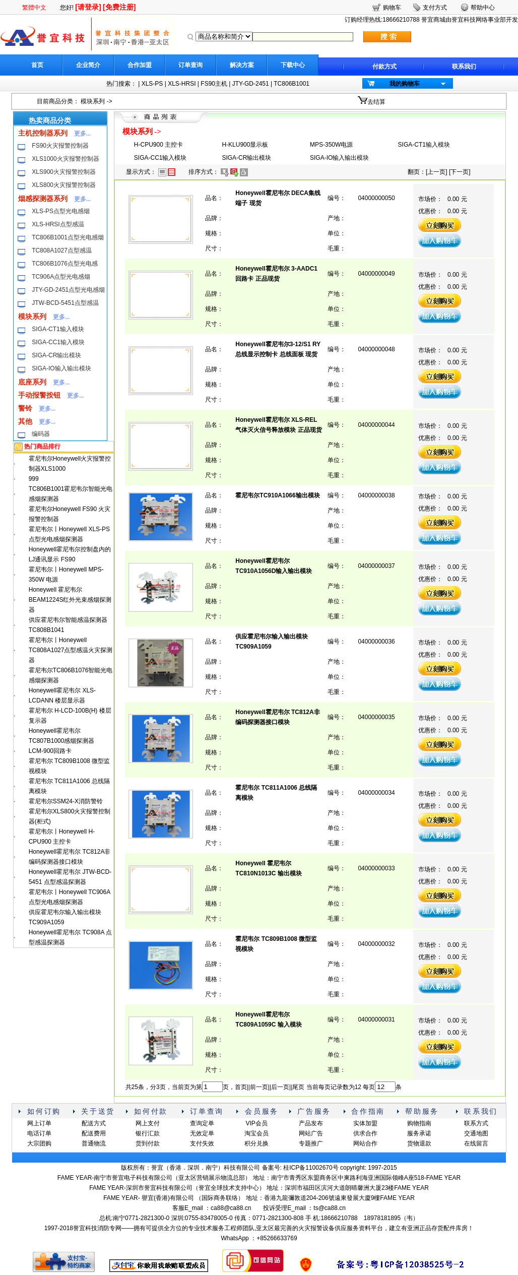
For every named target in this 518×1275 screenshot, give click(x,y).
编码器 (41, 433)
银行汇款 (148, 1133)
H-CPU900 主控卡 (158, 144)
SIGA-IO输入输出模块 (61, 368)
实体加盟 (365, 1123)
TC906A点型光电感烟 (61, 276)
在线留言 (476, 1143)
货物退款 (419, 1143)
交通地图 (476, 1133)
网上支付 (148, 1123)
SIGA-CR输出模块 (56, 355)
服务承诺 (419, 1133)
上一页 (436, 171)
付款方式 (384, 66)
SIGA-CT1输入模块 (58, 329)
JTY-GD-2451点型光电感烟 (68, 289)
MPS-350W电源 (331, 144)
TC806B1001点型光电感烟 (68, 237)
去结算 (376, 101)
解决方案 (242, 65)
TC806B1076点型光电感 (65, 263)
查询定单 (202, 1123)
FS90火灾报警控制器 (60, 145)
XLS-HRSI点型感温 (58, 224)
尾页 (298, 1087)
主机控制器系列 (43, 133)
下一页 (459, 171)
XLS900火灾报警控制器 (64, 171)
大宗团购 (39, 1143)
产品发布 (311, 1123)
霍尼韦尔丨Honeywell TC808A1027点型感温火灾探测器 (71, 650)
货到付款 (148, 1143)
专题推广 (311, 1143)
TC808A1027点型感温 (62, 250)
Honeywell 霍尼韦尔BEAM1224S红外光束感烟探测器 (70, 599)
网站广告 (311, 1133)
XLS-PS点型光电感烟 (61, 211)
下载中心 (293, 65)
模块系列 (93, 101)
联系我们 (464, 66)
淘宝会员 (256, 1133)
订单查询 (190, 65)
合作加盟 (139, 65)
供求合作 (365, 1133)
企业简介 (88, 65)
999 (34, 478)
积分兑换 (256, 1143)
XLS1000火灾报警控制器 (65, 158)
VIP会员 (256, 1123)
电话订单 (39, 1133)
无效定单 (202, 1133)
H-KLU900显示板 (245, 144)
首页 (37, 65)
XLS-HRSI (182, 83)
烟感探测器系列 (43, 199)
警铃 (25, 408)
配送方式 (94, 1123)
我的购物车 (405, 83)
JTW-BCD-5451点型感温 (65, 302)
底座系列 (32, 382)
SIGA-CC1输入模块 (58, 342)
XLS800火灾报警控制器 (64, 184)
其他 (25, 421)
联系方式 (476, 1123)
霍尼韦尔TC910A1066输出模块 (277, 495)
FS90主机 (214, 83)
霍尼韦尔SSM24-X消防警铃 (66, 801)
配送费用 (94, 1133)
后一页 (280, 1087)
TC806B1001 (291, 83)
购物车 (392, 7)
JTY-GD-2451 (250, 83)
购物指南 (419, 1123)
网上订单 (39, 1123)
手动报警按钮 (39, 395)
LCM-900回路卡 (50, 750)
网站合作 (365, 1143)
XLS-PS (152, 83)
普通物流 (94, 1143)
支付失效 (202, 1143)
